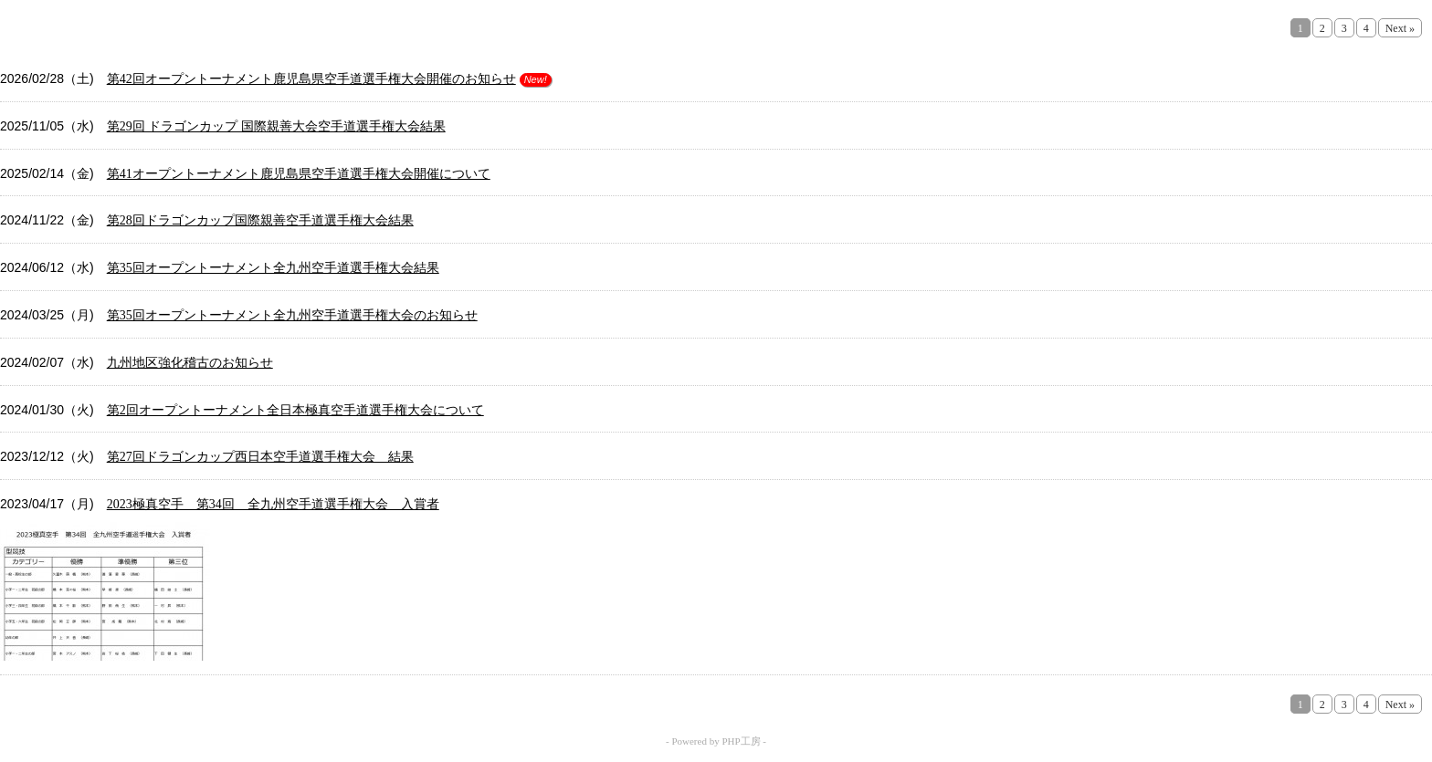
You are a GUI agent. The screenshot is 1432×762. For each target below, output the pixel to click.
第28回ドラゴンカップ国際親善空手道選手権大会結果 (260, 220)
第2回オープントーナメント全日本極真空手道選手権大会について (295, 410)
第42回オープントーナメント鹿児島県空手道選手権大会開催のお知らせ (311, 79)
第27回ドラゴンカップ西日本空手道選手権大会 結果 (260, 457)
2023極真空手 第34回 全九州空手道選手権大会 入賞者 (273, 504)
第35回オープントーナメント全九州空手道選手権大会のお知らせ (292, 315)
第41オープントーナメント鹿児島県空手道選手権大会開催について (298, 174)
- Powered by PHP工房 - (716, 741)
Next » (1400, 28)
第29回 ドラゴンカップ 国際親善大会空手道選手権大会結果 (276, 126)
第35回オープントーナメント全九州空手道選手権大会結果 (273, 268)
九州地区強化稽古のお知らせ (190, 363)
